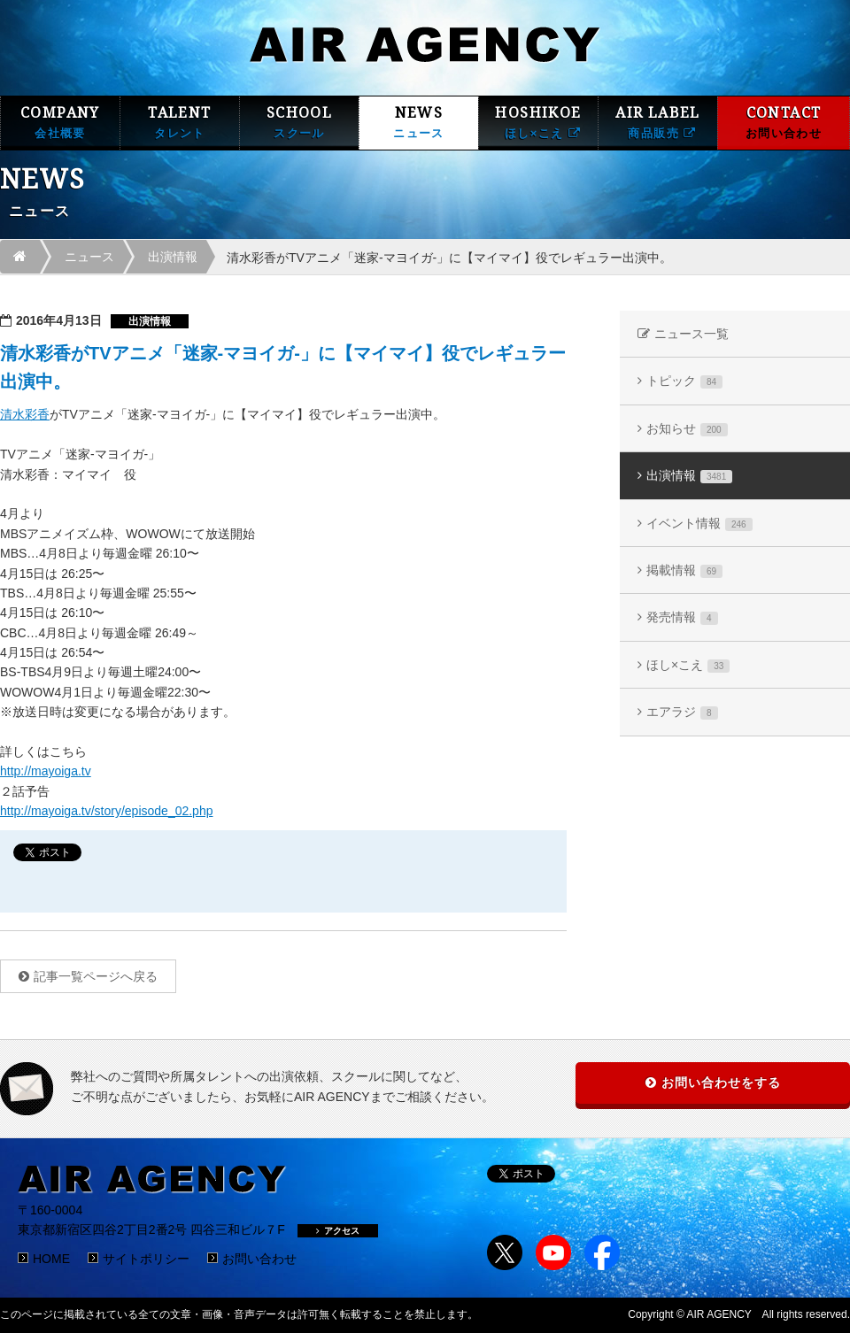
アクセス (337, 1231)
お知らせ (687, 428)
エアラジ (682, 712)
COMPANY (60, 123)
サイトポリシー (146, 1259)
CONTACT (783, 123)
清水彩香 (25, 414)
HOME (51, 1259)
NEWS (418, 123)
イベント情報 (699, 523)
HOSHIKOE (538, 123)
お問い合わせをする (721, 1082)
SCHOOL (299, 123)
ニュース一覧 (691, 334)
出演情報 (172, 257)
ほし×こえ (688, 665)
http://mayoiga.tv (45, 771)
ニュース (89, 257)
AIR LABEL (658, 123)
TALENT (179, 123)
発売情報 (682, 617)
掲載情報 (684, 570)
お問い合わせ (259, 1259)
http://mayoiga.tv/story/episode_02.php (106, 811)
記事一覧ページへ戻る (96, 976)
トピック (684, 381)
